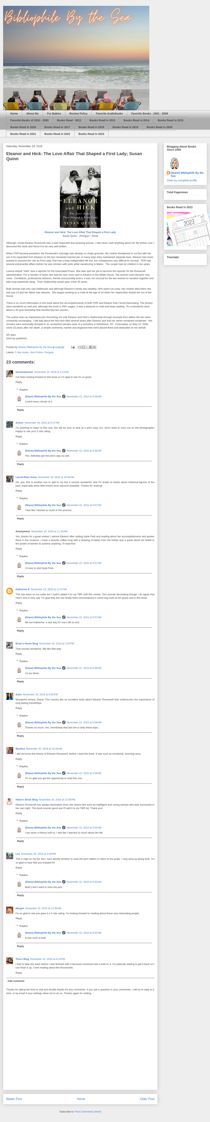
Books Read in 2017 (57, 127)
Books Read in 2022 (57, 133)
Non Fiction (36, 352)
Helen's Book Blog (27, 799)
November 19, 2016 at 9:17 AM (41, 422)
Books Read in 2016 (23, 127)
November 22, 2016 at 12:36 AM (43, 908)
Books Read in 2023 (91, 133)
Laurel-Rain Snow (26, 477)
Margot (20, 908)
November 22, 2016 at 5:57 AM (84, 505)
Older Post (147, 1099)
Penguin (49, 352)
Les (18, 853)
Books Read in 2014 (136, 120)
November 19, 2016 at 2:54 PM (56, 643)
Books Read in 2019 (125, 127)
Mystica (20, 748)
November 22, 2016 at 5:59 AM (84, 773)
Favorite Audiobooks (109, 113)
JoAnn (19, 422)
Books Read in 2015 (170, 120)
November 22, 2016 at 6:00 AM (84, 881)
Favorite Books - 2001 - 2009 (149, 113)
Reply (19, 382)
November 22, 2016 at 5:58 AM (84, 668)
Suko (19, 694)
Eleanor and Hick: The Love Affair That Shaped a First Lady (80, 232)
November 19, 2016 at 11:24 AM (49, 531)
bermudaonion (24, 372)
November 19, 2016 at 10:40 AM (56, 477)
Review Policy (78, 113)
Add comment (16, 981)
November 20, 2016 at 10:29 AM (44, 748)
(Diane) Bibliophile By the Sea (43, 396)
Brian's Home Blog (27, 643)
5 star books (22, 352)
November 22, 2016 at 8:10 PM (47, 959)
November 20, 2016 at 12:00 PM (57, 799)
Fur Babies (54, 113)
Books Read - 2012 (69, 120)
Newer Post (14, 1099)
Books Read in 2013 (102, 120)
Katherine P (23, 589)
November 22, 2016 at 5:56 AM (84, 396)
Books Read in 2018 (91, 127)
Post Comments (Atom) (88, 1111)
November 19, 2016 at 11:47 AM (49, 589)
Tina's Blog (22, 959)
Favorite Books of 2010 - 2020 (29, 120)
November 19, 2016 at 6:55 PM (40, 694)
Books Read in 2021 (23, 133)
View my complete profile (182, 180)
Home (14, 113)
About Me (32, 113)
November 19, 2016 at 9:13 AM (51, 372)
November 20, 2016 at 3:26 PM (38, 853)
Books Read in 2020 (159, 127)
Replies (23, 389)
